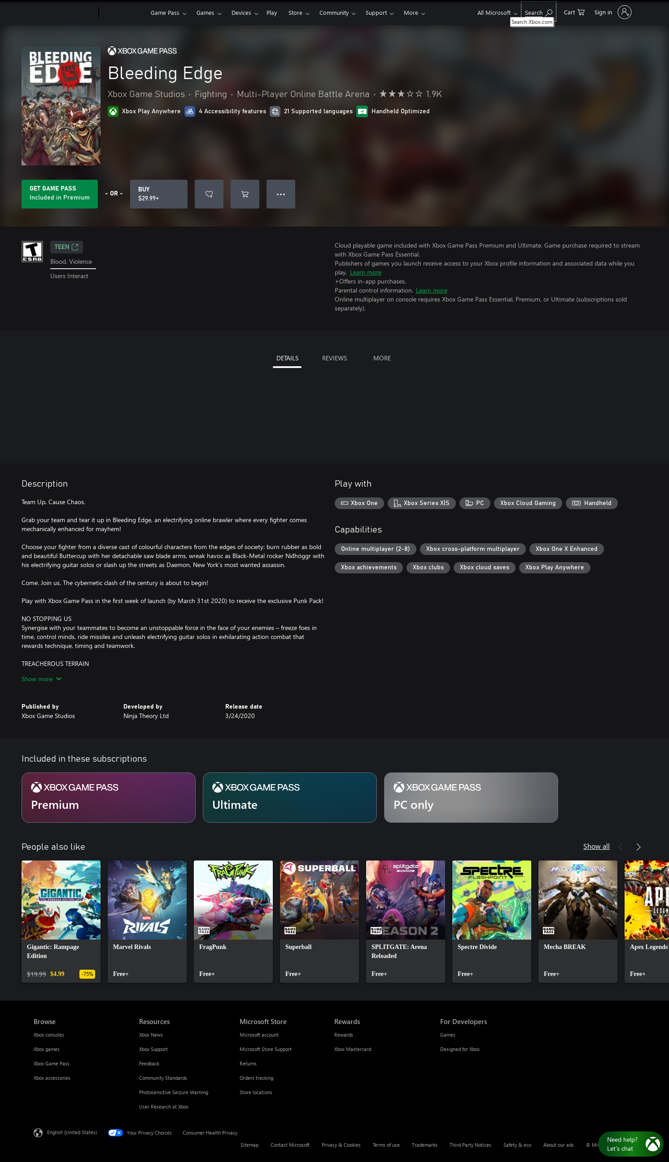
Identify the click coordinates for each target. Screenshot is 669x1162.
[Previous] (621, 847)
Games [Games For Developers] (447, 1035)
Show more (41, 678)
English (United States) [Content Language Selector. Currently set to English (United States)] (72, 1132)
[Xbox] (123, 12)
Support (376, 12)
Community (334, 12)
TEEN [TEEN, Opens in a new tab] (67, 247)
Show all (596, 846)
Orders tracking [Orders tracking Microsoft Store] (256, 1078)
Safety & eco (517, 1145)
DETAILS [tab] (287, 358)
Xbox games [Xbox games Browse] (47, 1049)
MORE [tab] (382, 358)
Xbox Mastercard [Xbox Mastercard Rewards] (352, 1049)
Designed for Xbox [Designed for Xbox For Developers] (460, 1049)
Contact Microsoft (290, 1145)
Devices (241, 12)
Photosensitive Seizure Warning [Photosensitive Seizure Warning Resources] (173, 1092)
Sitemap (249, 1145)
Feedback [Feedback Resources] (149, 1063)
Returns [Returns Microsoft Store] (248, 1063)
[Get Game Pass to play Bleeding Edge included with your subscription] (60, 194)
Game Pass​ (165, 12)
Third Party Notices (470, 1145)
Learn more (365, 272)
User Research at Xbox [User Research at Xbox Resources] (163, 1106)
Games (205, 12)
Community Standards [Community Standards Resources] (163, 1078)
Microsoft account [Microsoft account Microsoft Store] (259, 1035)
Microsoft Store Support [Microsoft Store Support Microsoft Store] (266, 1049)
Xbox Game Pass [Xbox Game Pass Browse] (52, 1063)
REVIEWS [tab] (334, 358)
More (411, 12)
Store (295, 12)
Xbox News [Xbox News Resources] (151, 1035)
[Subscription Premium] (109, 797)
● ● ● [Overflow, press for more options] (281, 193)
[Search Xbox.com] (538, 11)
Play (272, 12)
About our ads (558, 1145)
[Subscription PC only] (471, 797)
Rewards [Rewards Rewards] (343, 1035)
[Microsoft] (64, 12)
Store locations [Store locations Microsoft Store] (256, 1092)
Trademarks (424, 1145)
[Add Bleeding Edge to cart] (245, 194)
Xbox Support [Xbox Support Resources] (153, 1049)
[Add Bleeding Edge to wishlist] (209, 194)
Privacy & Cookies (341, 1145)
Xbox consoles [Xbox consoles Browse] (49, 1035)
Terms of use (386, 1145)
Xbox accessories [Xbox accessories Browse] (52, 1078)
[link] (61, 921)
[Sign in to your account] (612, 12)
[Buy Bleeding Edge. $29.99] (159, 194)
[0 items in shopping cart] (574, 11)
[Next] (638, 847)
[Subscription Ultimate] (290, 797)
